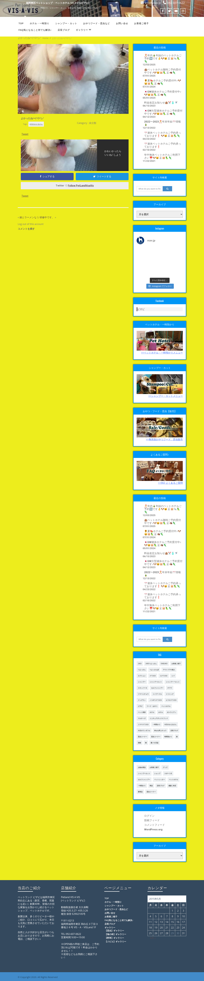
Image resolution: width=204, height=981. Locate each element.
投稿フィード (152, 820)
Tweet (25, 134)
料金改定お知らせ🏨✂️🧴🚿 (161, 102)
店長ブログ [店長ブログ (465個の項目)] (160, 786)
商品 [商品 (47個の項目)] (151, 786)
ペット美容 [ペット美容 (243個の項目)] (142, 712)
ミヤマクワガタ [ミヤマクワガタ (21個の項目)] (143, 724)
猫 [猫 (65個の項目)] (146, 743)
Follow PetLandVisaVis (81, 185)
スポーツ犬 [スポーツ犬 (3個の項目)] (168, 773)
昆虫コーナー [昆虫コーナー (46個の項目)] (142, 737)
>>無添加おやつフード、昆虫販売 (164, 439)
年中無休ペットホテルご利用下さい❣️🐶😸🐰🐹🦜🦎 (162, 156)
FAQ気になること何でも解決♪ (35, 30)
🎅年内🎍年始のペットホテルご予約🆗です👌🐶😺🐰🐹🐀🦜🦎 (163, 58)
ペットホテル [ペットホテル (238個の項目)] (173, 779)
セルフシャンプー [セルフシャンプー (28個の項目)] (157, 688)
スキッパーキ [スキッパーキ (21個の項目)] (142, 688)
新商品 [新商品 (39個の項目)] (140, 792)
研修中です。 (47, 217)
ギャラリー (83, 29)
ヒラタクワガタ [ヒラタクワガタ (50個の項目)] (171, 700)
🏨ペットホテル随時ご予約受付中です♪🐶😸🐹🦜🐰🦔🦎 (162, 71)
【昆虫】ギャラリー (114, 930)
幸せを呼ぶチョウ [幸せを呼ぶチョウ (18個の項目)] (160, 730)
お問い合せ (122, 23)
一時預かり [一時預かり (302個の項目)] (156, 724)
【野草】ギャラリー (114, 937)
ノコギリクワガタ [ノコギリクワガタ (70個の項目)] (156, 700)
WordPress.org (153, 829)
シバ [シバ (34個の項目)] (173, 676)
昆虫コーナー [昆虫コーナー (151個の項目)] (155, 737)
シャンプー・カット (66, 23)
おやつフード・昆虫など (96, 23)
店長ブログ (64, 30)
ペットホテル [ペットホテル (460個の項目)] (165, 706)
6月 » (153, 938)
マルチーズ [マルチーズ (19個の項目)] (142, 718)
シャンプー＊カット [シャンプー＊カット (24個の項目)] (173, 682)
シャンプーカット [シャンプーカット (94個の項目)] (144, 773)
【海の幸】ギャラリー (115, 934)
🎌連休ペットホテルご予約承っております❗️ (162, 145)
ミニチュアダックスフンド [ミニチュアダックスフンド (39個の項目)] (159, 718)
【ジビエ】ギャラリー (115, 941)
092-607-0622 (176, 3)
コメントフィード (154, 824)
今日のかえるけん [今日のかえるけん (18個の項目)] (170, 724)
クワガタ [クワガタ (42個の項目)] (153, 676)
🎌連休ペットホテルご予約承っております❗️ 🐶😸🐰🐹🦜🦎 (162, 134)
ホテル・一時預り (39, 23)
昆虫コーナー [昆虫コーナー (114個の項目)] (151, 792)
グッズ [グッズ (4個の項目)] (165, 767)
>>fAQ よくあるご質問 (170, 483)
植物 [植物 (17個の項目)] (139, 743)
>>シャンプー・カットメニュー (165, 396)
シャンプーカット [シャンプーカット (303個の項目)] (156, 682)
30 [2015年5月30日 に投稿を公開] (178, 933)
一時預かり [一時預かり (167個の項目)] (142, 786)
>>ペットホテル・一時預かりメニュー (162, 352)
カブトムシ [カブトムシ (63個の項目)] (142, 676)
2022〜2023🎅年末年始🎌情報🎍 (162, 123)
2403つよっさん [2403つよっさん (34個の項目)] (151, 663)
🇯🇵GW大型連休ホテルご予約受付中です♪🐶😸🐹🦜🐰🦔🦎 (163, 112)
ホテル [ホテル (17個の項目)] (152, 712)
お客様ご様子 (141, 23)
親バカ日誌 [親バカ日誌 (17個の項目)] (154, 743)
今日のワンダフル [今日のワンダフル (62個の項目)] (144, 730)
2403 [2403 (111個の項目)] (139, 663)
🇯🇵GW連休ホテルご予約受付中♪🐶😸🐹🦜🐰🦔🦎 (162, 93)
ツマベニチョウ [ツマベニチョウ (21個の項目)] (143, 694)
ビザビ (141, 309)
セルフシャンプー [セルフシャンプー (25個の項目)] (144, 779)
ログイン (149, 815)
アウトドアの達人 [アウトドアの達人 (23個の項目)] (169, 670)
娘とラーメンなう (29, 217)
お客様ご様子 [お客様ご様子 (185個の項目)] (176, 663)
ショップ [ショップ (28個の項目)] (157, 773)
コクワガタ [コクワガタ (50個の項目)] (163, 676)
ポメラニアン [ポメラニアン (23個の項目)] (171, 712)
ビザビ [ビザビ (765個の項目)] (140, 706)
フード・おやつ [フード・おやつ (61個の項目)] (152, 706)
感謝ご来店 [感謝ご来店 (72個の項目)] (172, 786)
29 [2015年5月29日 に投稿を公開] (172, 933)
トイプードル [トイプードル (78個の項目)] (157, 694)
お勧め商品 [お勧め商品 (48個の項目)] (142, 767)
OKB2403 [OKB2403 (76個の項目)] (164, 663)
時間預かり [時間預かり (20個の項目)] (168, 737)
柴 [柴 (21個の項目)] (177, 737)
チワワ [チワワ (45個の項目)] (169, 688)
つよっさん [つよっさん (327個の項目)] (142, 670)
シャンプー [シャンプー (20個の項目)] (142, 682)
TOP (21, 23)
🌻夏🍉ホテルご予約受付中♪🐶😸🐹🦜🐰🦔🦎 (162, 82)
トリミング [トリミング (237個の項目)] (169, 694)
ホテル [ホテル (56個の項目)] (160, 712)
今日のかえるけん (36, 124)
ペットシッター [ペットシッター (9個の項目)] (159, 779)
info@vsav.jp (153, 3)
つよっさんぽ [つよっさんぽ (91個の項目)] (154, 670)
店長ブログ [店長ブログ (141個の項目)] (174, 730)
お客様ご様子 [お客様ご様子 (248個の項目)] (154, 767)
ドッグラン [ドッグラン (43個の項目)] (142, 700)
